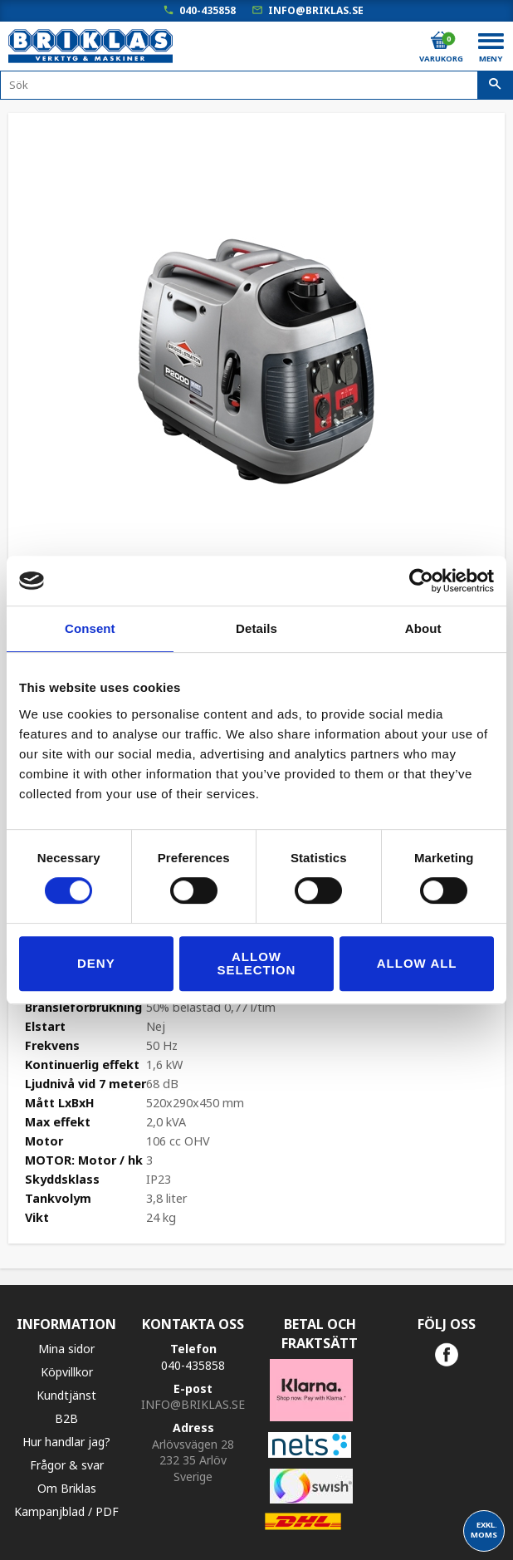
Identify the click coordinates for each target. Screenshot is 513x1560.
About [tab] (423, 628)
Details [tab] (256, 628)
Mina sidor (66, 1348)
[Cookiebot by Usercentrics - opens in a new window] (421, 580)
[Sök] (495, 85)
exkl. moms (484, 1529)
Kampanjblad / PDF (66, 1511)
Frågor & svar (67, 1465)
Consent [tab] (90, 628)
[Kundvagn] (440, 40)
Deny (96, 963)
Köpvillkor (67, 1372)
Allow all (417, 963)
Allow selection (256, 963)
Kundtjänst (66, 1395)
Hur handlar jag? (66, 1442)
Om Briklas (66, 1488)
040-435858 (207, 10)
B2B (66, 1418)
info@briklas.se (316, 10)
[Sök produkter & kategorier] (256, 85)
